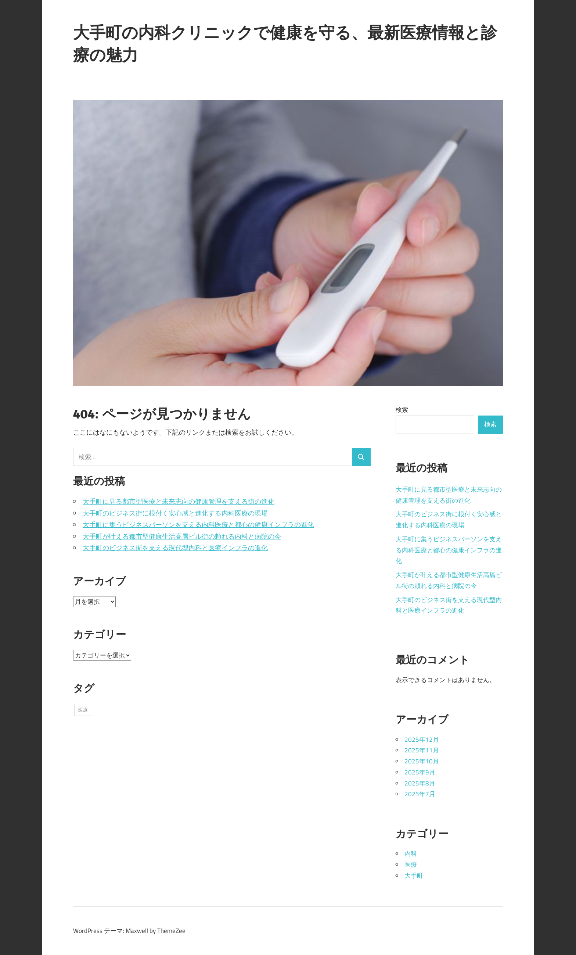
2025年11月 (421, 750)
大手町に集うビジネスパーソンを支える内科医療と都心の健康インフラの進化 (198, 525)
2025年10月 (421, 761)
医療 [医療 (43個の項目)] (83, 709)
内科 (410, 853)
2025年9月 (419, 772)
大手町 (413, 875)
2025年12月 (421, 739)
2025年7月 (419, 794)
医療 (410, 864)
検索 (402, 409)
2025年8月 (419, 783)
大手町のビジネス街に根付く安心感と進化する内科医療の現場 (175, 513)
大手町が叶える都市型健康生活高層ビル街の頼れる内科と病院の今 (182, 536)
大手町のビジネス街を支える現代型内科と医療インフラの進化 (175, 548)
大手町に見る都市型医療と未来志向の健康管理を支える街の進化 (178, 501)
